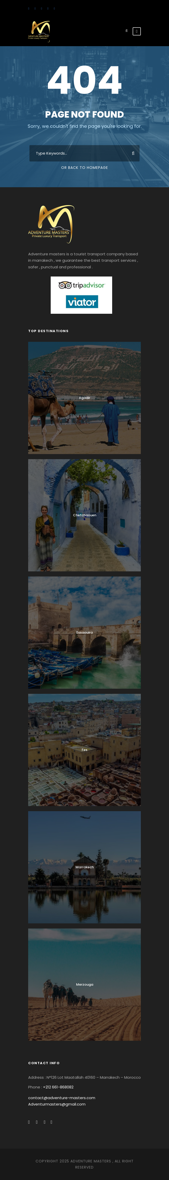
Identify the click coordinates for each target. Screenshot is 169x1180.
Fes (84, 749)
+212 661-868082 (58, 1087)
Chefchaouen (84, 515)
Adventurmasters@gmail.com (57, 1104)
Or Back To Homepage (84, 167)
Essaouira (84, 632)
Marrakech (85, 867)
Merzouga (84, 984)
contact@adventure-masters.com (61, 1097)
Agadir (84, 397)
